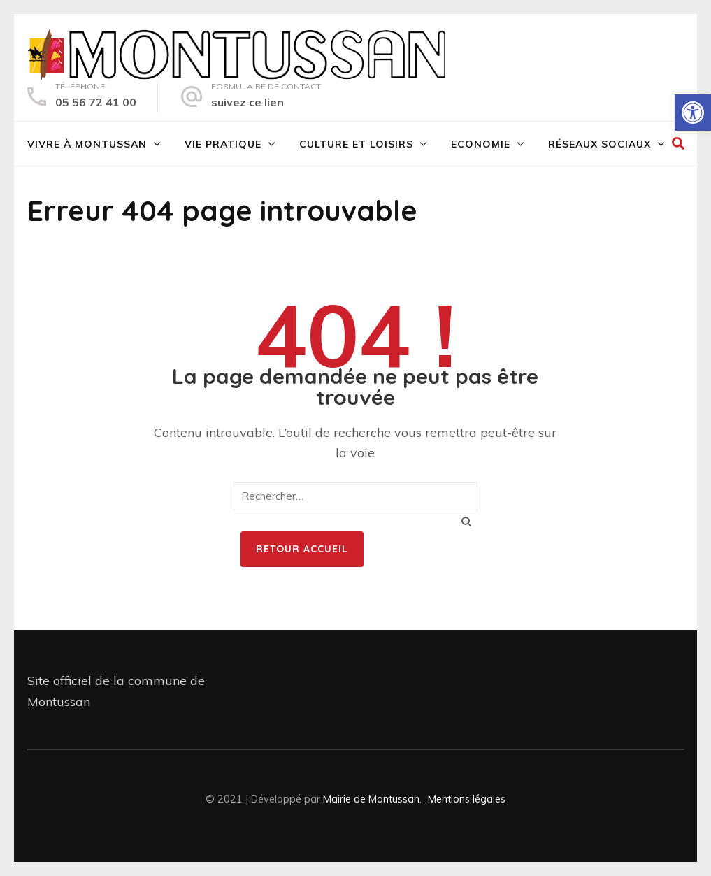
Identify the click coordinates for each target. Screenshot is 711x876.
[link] (693, 112)
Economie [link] (480, 144)
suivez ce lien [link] (247, 102)
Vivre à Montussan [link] (87, 144)
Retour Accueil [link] (302, 549)
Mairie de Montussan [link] (371, 798)
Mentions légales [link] (466, 798)
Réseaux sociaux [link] (599, 144)
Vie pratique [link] (223, 144)
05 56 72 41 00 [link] (95, 102)
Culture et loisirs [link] (356, 144)
